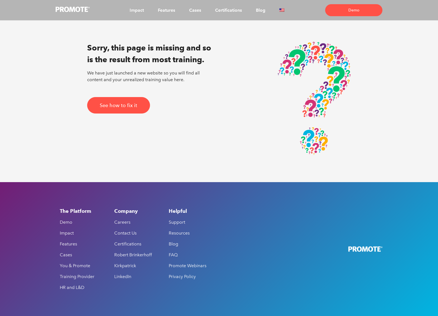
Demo (354, 10)
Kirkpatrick (125, 265)
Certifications (228, 10)
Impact (137, 10)
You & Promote (75, 265)
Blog (260, 10)
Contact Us (125, 233)
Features (166, 10)
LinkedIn (122, 276)
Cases (195, 10)
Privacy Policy (182, 276)
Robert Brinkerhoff (133, 254)
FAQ (173, 254)
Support (177, 222)
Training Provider (77, 276)
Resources (179, 233)
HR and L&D (72, 287)
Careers (122, 222)
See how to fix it (118, 105)
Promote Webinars (187, 265)
